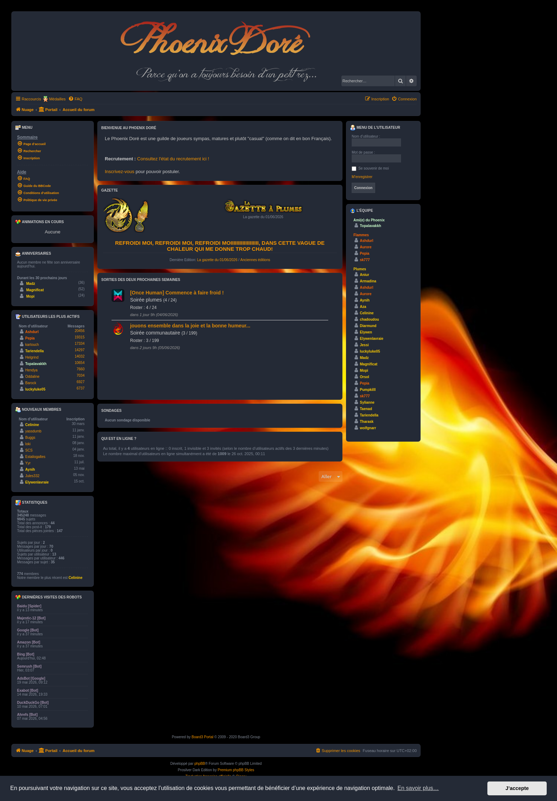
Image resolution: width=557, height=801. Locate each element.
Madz (30, 284)
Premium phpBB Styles (236, 770)
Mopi (30, 296)
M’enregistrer (362, 177)
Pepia (30, 338)
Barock (30, 383)
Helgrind (31, 357)
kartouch (32, 345)
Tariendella (34, 351)
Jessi (364, 345)
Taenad (366, 409)
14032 (80, 356)
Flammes (361, 235)
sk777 (365, 260)
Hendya (31, 370)
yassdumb (33, 431)
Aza (363, 307)
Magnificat (35, 290)
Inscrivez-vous (119, 171)
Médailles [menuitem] (57, 99)
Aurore (366, 247)
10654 (80, 363)
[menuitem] (75, 99)
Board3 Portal (202, 737)
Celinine (32, 425)
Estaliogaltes (35, 457)
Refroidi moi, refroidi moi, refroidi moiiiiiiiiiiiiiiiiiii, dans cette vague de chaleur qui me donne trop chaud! (220, 246)
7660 (81, 369)
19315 (80, 337)
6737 (81, 388)
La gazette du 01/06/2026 (217, 260)
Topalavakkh (36, 364)
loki (28, 444)
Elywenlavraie (37, 482)
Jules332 (32, 476)
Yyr (28, 463)
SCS (29, 450)
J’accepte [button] (517, 788)
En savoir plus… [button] (418, 788)
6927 (81, 382)
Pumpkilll (367, 390)
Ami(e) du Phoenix (369, 220)
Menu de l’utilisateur (375, 128)
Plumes (359, 269)
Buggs (30, 438)
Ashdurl (32, 332)
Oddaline (32, 377)
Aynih (30, 469)
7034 (81, 375)
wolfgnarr (368, 428)
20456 (80, 331)
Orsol (364, 377)
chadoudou (369, 319)
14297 (80, 350)
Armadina (368, 281)
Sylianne (367, 402)
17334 (80, 344)
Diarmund (368, 326)
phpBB (199, 764)
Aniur (364, 275)
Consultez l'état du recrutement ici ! (173, 158)
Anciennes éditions (255, 260)
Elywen (366, 332)
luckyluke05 (35, 389)
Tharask (366, 422)
